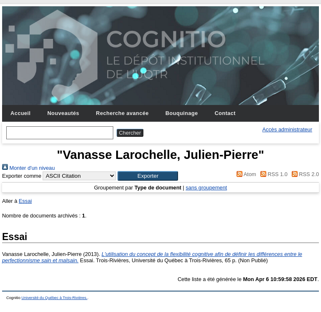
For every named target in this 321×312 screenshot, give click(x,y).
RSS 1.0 (272, 174)
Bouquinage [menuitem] (182, 113)
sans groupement (206, 187)
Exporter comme (21, 176)
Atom (245, 174)
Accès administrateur (287, 129)
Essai (25, 201)
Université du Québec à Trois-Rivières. (54, 298)
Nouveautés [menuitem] (63, 113)
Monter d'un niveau (28, 168)
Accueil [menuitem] (20, 113)
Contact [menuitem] (224, 113)
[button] (147, 176)
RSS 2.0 (304, 174)
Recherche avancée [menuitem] (122, 113)
